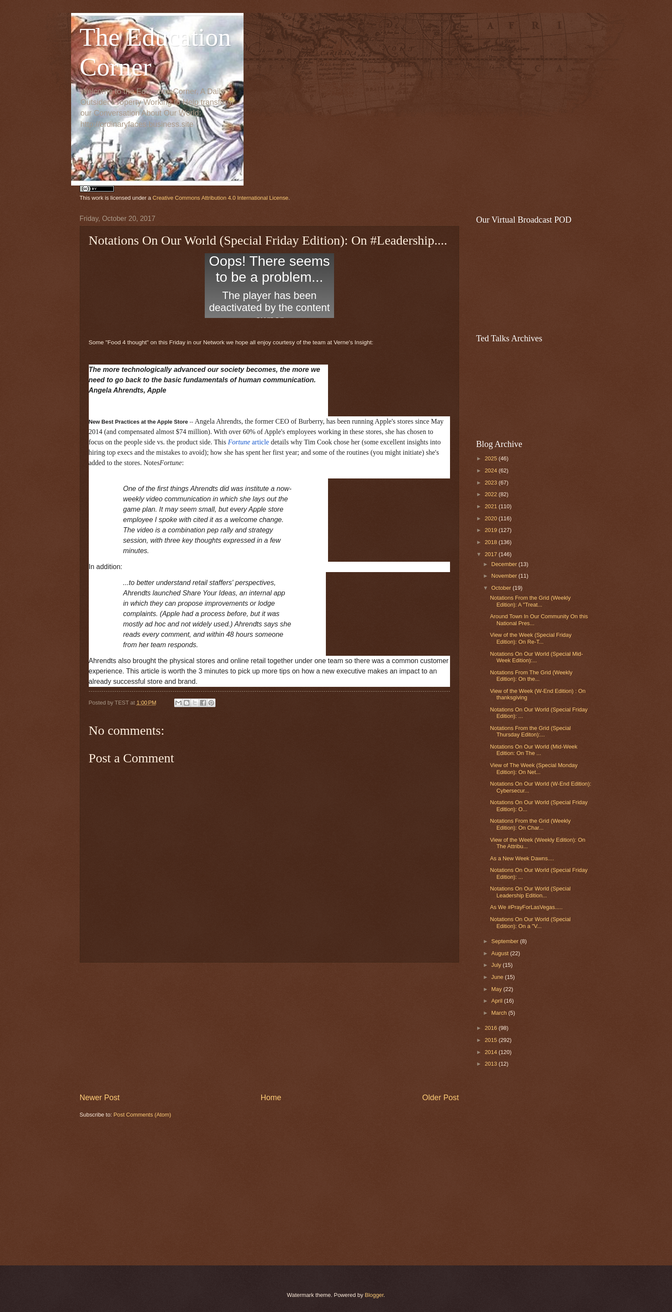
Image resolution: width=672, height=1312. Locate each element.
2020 (491, 518)
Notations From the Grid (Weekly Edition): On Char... (530, 824)
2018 (491, 542)
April (497, 1000)
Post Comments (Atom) (142, 1114)
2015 (491, 1040)
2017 (491, 554)
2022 (491, 494)
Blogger (374, 1295)
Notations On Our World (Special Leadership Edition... (530, 891)
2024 (491, 470)
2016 (491, 1028)
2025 (491, 458)
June (498, 977)
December (505, 564)
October (502, 588)
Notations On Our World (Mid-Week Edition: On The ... (534, 749)
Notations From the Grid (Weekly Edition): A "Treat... (530, 601)
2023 (491, 482)
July (497, 965)
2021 (491, 506)
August (500, 953)
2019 (491, 530)
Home (270, 1097)
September (505, 941)
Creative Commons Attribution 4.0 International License (220, 198)
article (248, 442)
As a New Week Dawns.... (522, 858)
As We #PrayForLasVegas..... (526, 907)
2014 (491, 1052)
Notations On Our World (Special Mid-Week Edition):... (536, 657)
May (497, 989)
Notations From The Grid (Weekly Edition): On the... (531, 675)
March (499, 1013)
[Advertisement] (269, 1027)
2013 (491, 1063)
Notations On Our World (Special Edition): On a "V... (530, 922)
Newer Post (100, 1097)
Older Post (440, 1097)
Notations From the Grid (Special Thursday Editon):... (530, 731)
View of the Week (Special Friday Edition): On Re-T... (531, 638)
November (505, 576)
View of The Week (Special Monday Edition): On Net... (534, 768)
